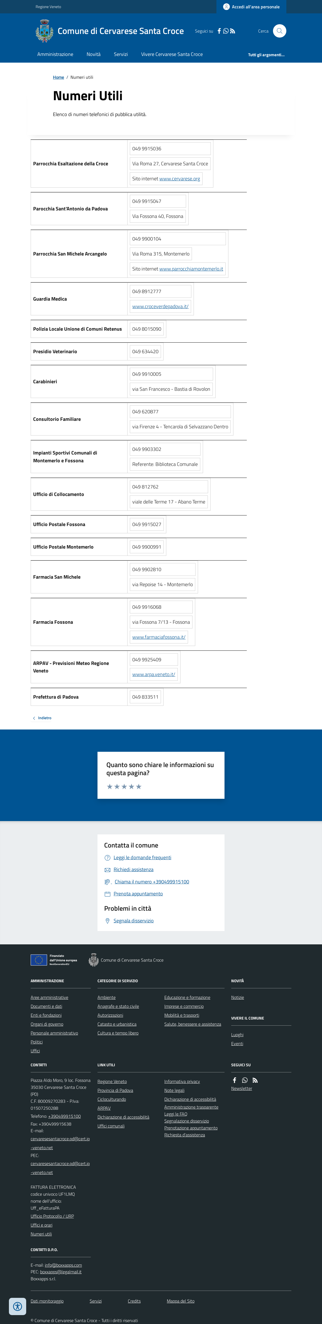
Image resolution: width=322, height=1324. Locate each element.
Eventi (237, 1043)
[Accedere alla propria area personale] (251, 6)
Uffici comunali (111, 1125)
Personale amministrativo (54, 1033)
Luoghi (237, 1034)
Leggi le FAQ (175, 1114)
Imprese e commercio (184, 1006)
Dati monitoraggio (47, 1301)
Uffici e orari (41, 1225)
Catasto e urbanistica (116, 1024)
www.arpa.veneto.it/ (153, 674)
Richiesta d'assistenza (184, 1134)
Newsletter (241, 1088)
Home (58, 77)
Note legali (174, 1090)
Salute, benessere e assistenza (192, 1024)
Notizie (237, 997)
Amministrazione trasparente (191, 1107)
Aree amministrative (49, 997)
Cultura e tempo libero (117, 1033)
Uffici (35, 1050)
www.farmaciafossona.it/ (159, 637)
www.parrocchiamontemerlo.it (191, 268)
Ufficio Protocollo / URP (52, 1216)
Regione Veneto (48, 6)
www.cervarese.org (179, 178)
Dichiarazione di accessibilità (123, 1117)
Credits (134, 1301)
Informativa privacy (182, 1081)
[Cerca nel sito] (277, 31)
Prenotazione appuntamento (191, 1127)
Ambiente (106, 997)
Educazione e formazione (187, 997)
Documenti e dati (46, 1006)
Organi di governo (47, 1024)
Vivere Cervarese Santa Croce (172, 54)
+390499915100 (64, 1116)
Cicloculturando (111, 1099)
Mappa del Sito (180, 1301)
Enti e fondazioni (46, 1015)
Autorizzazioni (110, 1015)
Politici (37, 1041)
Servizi (121, 54)
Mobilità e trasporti (181, 1015)
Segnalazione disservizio (186, 1120)
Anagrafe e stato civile (118, 1006)
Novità (94, 54)
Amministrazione (55, 54)
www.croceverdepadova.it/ (160, 306)
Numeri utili (41, 1233)
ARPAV (104, 1108)
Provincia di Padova (115, 1090)
